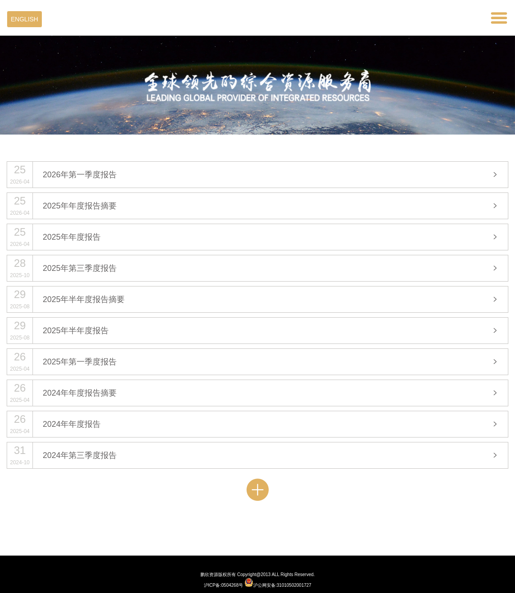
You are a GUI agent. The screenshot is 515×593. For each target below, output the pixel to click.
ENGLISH (24, 19)
